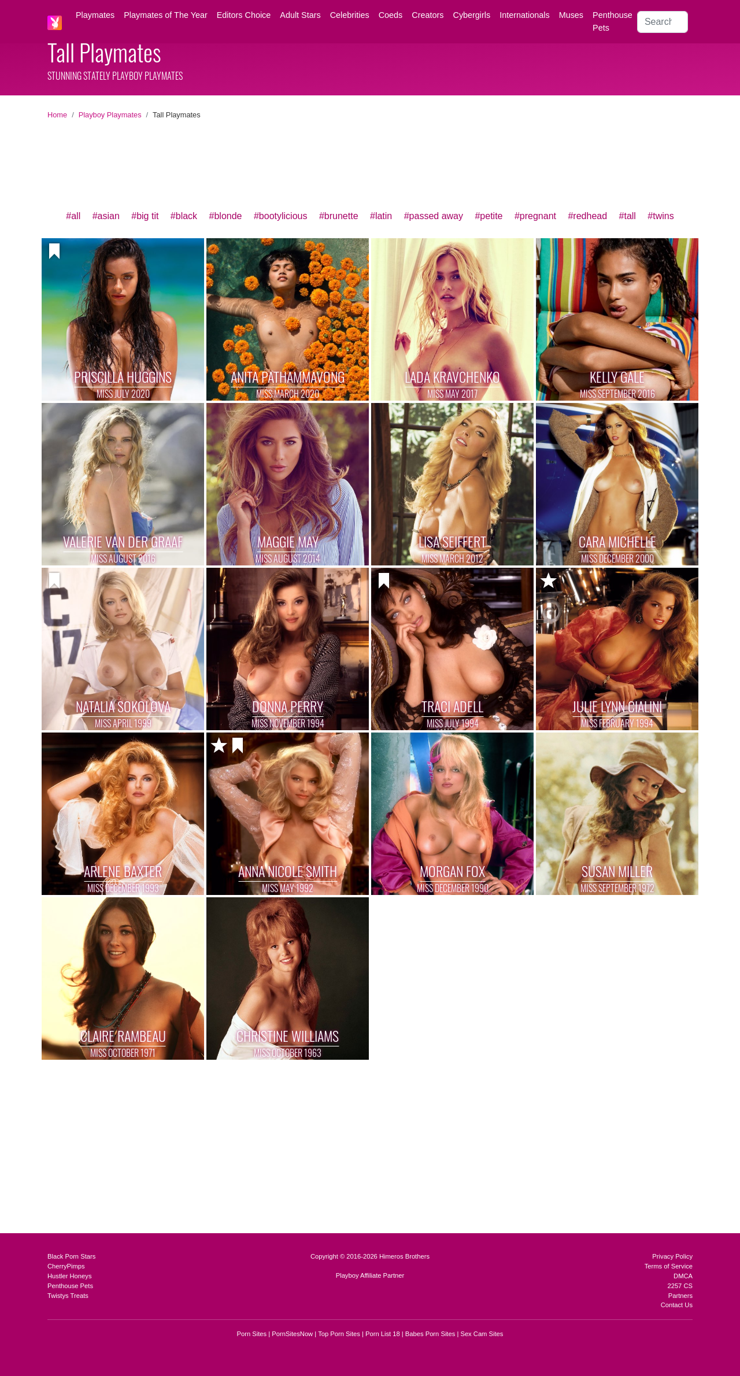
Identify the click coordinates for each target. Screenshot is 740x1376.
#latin (381, 216)
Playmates (95, 15)
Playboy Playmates (110, 114)
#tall (627, 216)
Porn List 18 (382, 1333)
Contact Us (677, 1304)
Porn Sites (252, 1333)
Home (57, 114)
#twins (661, 216)
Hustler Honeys (69, 1276)
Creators (427, 15)
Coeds (391, 15)
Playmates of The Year (166, 15)
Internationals (524, 15)
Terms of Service (669, 1266)
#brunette (338, 216)
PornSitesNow (292, 1333)
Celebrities (349, 15)
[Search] (662, 22)
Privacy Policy (672, 1256)
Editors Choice (244, 15)
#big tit (144, 216)
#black (184, 216)
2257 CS (680, 1285)
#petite (488, 216)
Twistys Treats (67, 1295)
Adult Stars (300, 15)
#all (73, 216)
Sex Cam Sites (481, 1333)
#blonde (225, 216)
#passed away (433, 216)
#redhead (587, 216)
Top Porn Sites (339, 1333)
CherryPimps (66, 1266)
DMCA (683, 1276)
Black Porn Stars (71, 1256)
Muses (571, 15)
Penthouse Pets (612, 21)
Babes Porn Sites (430, 1333)
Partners (680, 1295)
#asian (106, 216)
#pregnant (535, 216)
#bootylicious (281, 216)
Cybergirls (471, 15)
